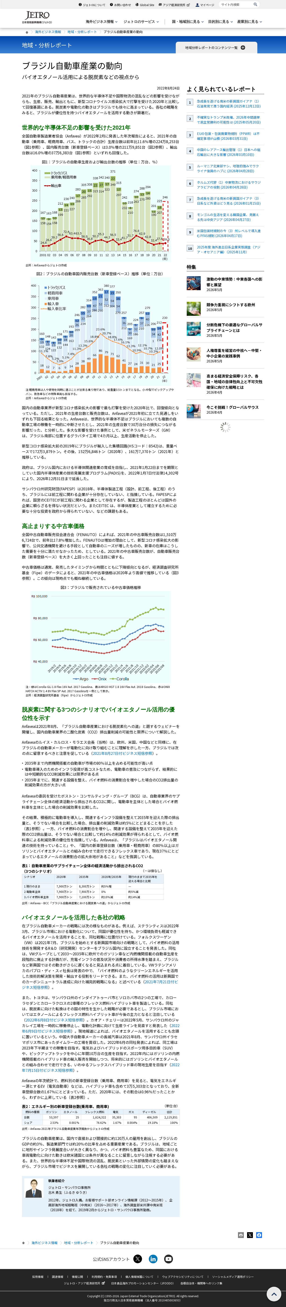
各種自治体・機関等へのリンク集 (201, 1283)
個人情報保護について (139, 1277)
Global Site (147, 5)
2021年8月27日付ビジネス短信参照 (122, 753)
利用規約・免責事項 (104, 1277)
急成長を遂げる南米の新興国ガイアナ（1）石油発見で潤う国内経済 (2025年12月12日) (229, 103)
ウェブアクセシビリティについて (182, 1277)
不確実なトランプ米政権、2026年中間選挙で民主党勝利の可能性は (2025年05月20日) (229, 119)
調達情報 (57, 1277)
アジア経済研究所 (177, 5)
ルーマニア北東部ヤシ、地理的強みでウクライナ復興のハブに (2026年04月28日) (228, 168)
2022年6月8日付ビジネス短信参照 (54, 1020)
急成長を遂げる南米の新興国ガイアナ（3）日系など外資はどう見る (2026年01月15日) (229, 201)
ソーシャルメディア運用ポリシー (233, 1277)
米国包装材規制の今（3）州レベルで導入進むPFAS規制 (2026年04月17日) (229, 233)
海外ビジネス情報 (48, 31)
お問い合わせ (122, 5)
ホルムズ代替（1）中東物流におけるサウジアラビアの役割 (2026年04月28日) (229, 184)
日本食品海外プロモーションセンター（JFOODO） (143, 1283)
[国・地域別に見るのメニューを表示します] (187, 21)
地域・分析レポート (82, 31)
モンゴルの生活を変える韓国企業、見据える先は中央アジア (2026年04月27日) (228, 217)
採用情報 (37, 1277)
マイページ (207, 5)
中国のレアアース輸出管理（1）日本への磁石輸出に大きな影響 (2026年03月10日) (228, 152)
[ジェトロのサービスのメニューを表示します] (141, 21)
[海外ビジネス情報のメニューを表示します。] (101, 21)
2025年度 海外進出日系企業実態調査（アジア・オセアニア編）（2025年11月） (228, 249)
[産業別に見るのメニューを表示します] (249, 21)
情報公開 (77, 1277)
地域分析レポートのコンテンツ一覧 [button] (215, 47)
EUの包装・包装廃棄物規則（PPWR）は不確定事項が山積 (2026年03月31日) (228, 136)
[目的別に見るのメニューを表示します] (220, 21)
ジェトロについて (94, 5)
